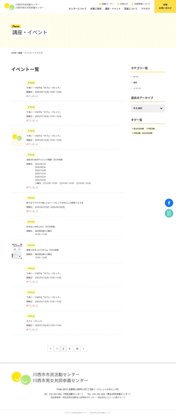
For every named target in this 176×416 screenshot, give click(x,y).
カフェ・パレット (35, 323)
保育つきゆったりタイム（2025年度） (45, 252)
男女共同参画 (139, 129)
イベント (31, 83)
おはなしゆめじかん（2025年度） (43, 228)
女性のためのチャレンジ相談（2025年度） (47, 161)
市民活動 (151, 129)
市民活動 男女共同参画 (143, 133)
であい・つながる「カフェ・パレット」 (46, 87)
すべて (136, 76)
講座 (135, 82)
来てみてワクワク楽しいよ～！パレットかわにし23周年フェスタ (58, 204)
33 (77, 348)
